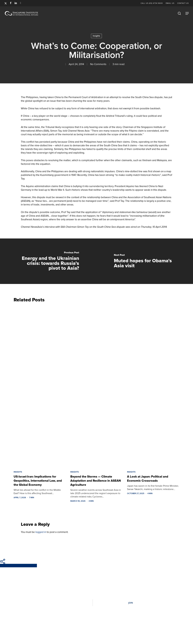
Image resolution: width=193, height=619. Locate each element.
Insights (96, 35)
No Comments (98, 64)
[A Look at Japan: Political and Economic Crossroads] (153, 385)
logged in (40, 532)
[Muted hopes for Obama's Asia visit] (145, 261)
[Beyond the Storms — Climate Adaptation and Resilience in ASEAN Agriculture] (96, 385)
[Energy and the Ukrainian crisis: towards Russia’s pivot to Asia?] (48, 261)
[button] (187, 13)
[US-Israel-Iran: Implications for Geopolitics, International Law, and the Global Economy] (40, 385)
